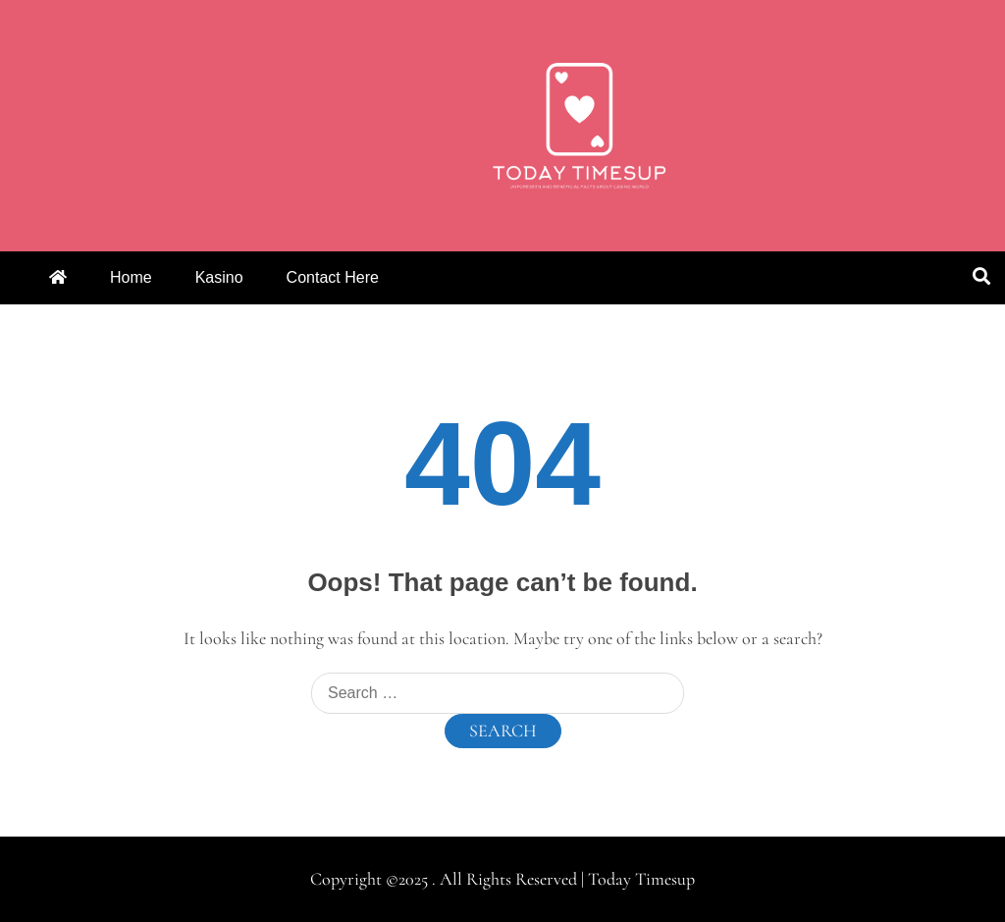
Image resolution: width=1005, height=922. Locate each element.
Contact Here (333, 277)
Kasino (219, 277)
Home (131, 277)
